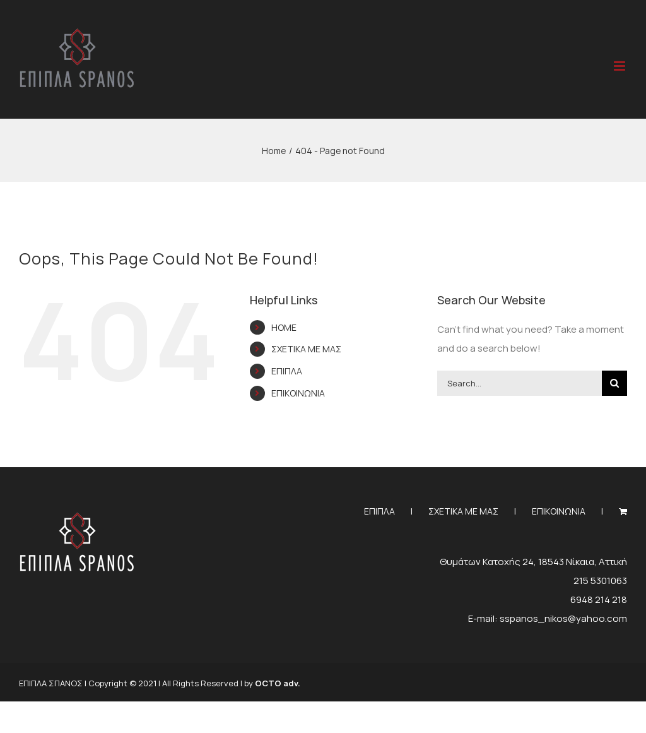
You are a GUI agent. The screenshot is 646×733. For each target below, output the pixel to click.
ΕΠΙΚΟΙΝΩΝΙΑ (298, 393)
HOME (284, 327)
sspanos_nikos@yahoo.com (563, 618)
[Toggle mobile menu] (620, 66)
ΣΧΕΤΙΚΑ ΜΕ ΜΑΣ (306, 349)
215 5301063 (600, 580)
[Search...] (519, 383)
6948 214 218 (598, 599)
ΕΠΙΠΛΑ (286, 371)
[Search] (614, 383)
